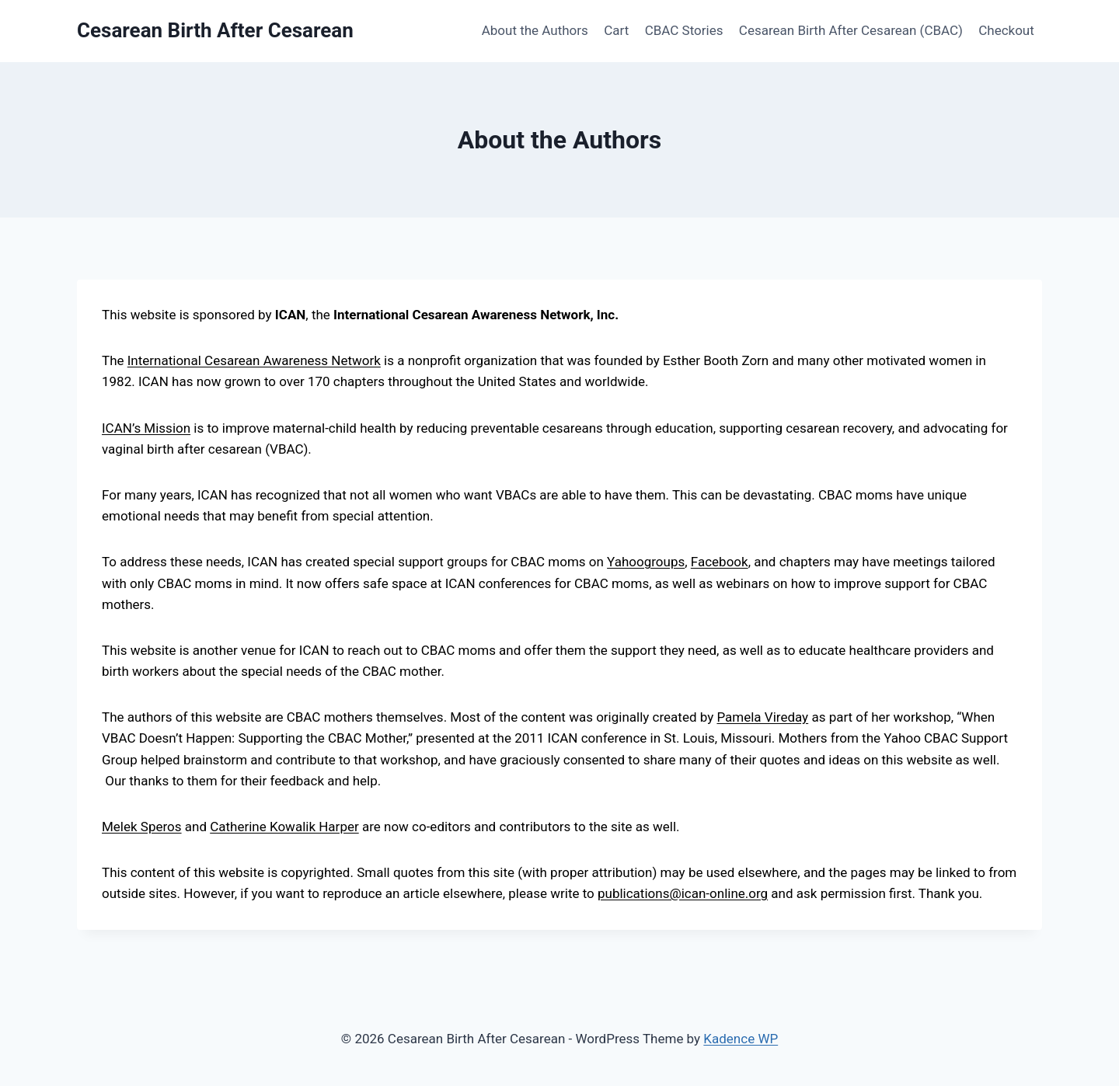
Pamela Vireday (762, 717)
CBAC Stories (684, 30)
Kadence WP (740, 1038)
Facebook (719, 561)
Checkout (1006, 30)
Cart (616, 30)
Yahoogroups (646, 561)
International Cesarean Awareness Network (254, 360)
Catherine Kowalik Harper (284, 826)
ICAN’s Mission (146, 428)
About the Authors (535, 30)
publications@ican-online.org (683, 893)
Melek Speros (142, 826)
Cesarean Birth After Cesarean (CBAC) (851, 30)
